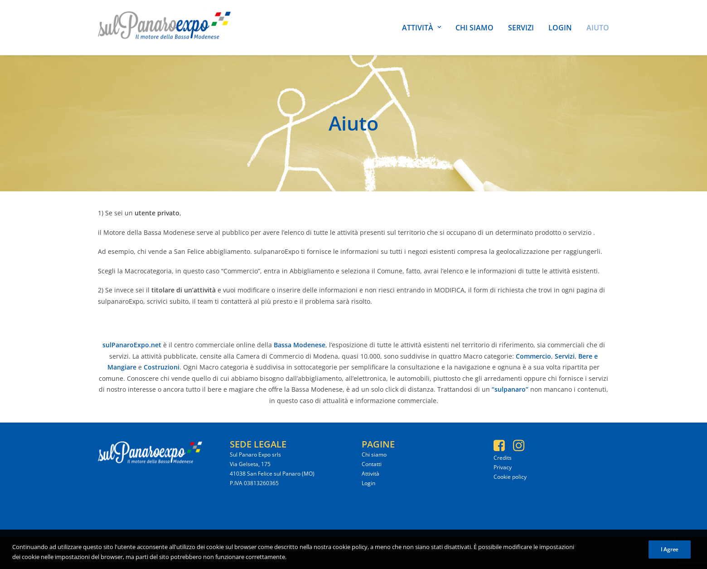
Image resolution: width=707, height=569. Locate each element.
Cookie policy (510, 477)
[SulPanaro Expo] (164, 27)
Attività (421, 28)
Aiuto (597, 28)
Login (560, 28)
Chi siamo (474, 28)
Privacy (503, 467)
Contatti (372, 464)
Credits (503, 458)
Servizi (521, 28)
